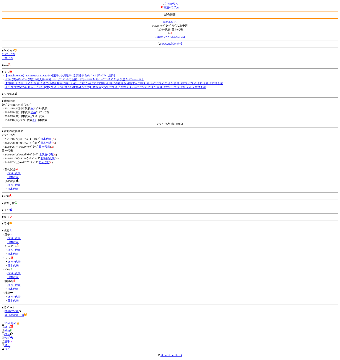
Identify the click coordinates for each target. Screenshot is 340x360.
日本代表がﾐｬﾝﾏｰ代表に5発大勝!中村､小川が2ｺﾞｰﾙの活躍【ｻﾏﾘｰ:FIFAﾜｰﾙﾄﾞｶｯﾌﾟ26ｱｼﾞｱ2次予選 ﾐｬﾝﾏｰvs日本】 (74, 79)
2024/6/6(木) (170, 21)
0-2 (34, 120)
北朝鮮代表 (46, 154)
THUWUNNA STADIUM (170, 36)
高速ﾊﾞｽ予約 (171, 7)
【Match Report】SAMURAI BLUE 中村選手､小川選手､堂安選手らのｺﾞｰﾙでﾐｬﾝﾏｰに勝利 (60, 75)
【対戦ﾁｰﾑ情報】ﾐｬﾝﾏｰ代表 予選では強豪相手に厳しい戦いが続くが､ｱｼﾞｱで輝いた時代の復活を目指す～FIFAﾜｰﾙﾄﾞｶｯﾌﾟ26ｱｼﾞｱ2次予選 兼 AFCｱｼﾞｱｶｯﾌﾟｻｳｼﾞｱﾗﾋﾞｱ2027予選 (114, 83)
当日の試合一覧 (14, 315)
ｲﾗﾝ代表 (44, 162)
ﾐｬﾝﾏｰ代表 (8, 54)
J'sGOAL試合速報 (171, 43)
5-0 (32, 108)
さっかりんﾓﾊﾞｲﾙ (170, 355)
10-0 (33, 112)
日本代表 (7, 58)
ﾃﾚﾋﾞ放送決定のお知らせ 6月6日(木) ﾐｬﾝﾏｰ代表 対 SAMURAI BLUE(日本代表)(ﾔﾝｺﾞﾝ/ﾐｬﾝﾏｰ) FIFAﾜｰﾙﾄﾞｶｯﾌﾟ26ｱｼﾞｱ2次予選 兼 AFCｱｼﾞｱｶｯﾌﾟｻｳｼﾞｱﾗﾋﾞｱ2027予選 (105, 87)
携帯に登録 (12, 311)
